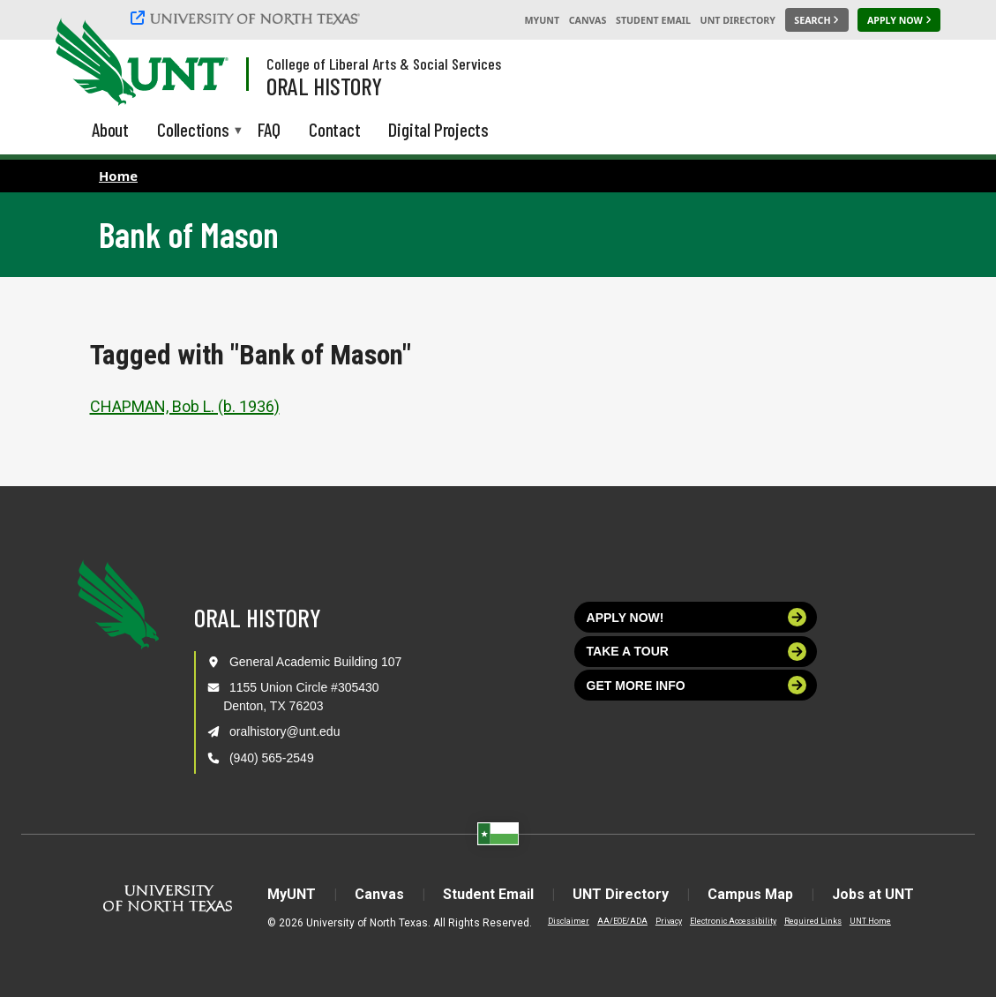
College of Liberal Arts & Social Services (383, 63)
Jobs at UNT (873, 894)
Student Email (653, 20)
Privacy (668, 921)
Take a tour (697, 651)
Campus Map (750, 894)
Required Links (813, 921)
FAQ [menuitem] (269, 129)
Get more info (697, 685)
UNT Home (870, 921)
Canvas (588, 20)
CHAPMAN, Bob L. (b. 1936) (185, 406)
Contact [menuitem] (335, 129)
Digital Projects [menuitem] (438, 129)
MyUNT (541, 20)
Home (118, 175)
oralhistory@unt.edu (285, 731)
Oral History (324, 85)
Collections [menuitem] (193, 131)
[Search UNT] (817, 20)
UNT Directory (737, 20)
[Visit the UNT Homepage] (201, 63)
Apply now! (697, 617)
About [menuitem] (110, 129)
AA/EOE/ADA (622, 921)
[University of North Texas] (248, 17)
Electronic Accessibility (733, 921)
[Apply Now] (898, 20)
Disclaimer (568, 921)
